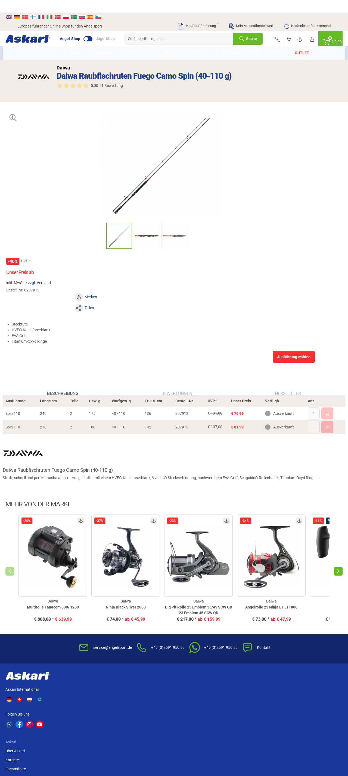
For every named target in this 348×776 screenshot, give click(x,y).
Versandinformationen (61, 753)
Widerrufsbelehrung (247, 613)
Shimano (103, 701)
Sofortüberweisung (300, 604)
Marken (273, 43)
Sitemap (87, 640)
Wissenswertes (190, 613)
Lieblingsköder (238, 701)
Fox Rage (77, 711)
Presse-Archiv (91, 631)
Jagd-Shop (117, 26)
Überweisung (295, 622)
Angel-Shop (82, 26)
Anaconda (130, 701)
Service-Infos (188, 631)
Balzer (153, 711)
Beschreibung (70, 285)
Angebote (49, 43)
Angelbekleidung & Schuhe (235, 43)
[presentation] (21, 481)
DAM (126, 711)
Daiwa (49, 701)
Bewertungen (176, 285)
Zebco (309, 711)
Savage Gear (263, 701)
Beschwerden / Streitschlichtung (245, 661)
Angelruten (77, 43)
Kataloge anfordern (140, 613)
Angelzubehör (172, 43)
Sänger (258, 711)
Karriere (87, 613)
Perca (48, 711)
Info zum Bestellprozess (197, 622)
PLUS (320, 43)
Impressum (240, 640)
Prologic (285, 711)
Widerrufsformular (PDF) (251, 649)
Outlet (298, 43)
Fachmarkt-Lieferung (142, 649)
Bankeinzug (294, 613)
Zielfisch (202, 43)
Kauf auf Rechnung (197, 13)
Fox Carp (207, 701)
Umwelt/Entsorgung (248, 631)
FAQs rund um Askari (195, 604)
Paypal (290, 640)
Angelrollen (106, 43)
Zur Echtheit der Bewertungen (190, 661)
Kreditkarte (293, 631)
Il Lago (75, 701)
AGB (234, 604)
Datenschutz (241, 622)
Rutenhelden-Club (139, 640)
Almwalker (287, 701)
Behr (178, 711)
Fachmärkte (90, 622)
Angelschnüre (138, 43)
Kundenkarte (135, 622)
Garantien (185, 640)
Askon (231, 711)
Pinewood (208, 711)
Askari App (133, 658)
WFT (152, 701)
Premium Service (138, 631)
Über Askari (90, 604)
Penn (21, 711)
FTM (308, 701)
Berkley (180, 701)
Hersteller (280, 285)
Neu (26, 43)
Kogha (23, 701)
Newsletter (133, 604)
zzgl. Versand (216, 140)
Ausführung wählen (282, 193)
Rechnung (292, 649)
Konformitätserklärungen (198, 649)
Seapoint (103, 711)
